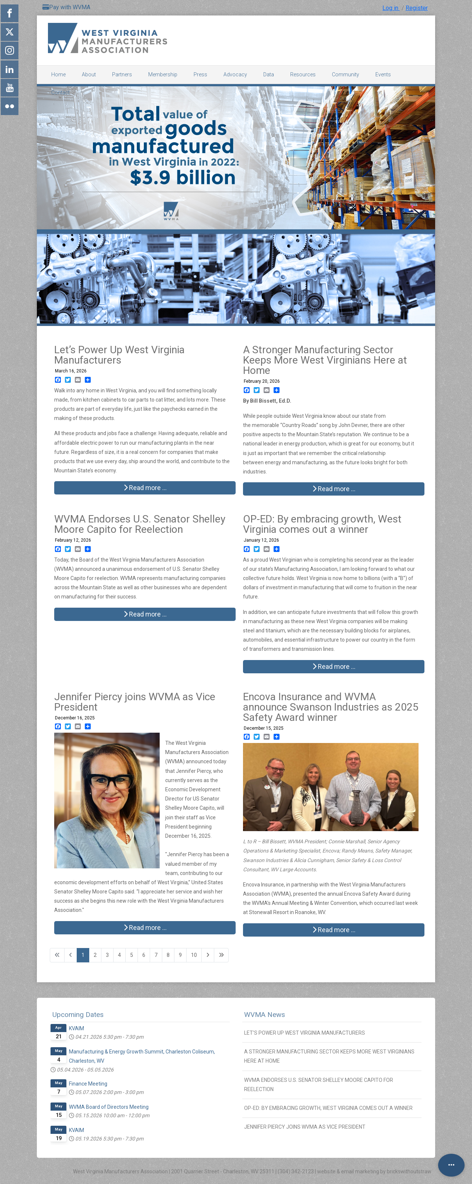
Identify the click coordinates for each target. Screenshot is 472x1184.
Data (268, 74)
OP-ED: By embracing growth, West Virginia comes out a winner (322, 524)
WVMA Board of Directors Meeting (109, 1107)
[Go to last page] (221, 955)
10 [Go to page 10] (194, 955)
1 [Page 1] (82, 955)
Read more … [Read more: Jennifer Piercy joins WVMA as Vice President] (145, 927)
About (89, 74)
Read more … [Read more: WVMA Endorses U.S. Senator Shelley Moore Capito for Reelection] (145, 614)
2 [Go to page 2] (95, 955)
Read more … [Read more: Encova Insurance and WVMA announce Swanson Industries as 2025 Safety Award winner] (333, 930)
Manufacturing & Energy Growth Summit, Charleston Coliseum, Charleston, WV (142, 1056)
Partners (122, 74)
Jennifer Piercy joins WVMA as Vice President (134, 702)
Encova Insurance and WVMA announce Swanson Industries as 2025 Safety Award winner (331, 707)
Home (58, 74)
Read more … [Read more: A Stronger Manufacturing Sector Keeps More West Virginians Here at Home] (333, 489)
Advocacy (235, 74)
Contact (60, 93)
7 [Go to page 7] (156, 955)
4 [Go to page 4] (119, 955)
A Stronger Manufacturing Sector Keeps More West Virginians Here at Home (325, 360)
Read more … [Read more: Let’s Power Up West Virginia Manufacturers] (145, 488)
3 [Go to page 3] (107, 955)
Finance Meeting (88, 1084)
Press (200, 74)
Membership (162, 74)
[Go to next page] (207, 955)
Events (383, 74)
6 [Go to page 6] (143, 955)
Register (417, 7)
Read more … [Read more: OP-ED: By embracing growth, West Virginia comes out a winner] (333, 666)
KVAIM (76, 1028)
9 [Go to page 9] (180, 955)
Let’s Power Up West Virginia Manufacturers (119, 355)
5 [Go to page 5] (131, 955)
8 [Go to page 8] (168, 955)
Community (345, 74)
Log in (391, 7)
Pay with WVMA (66, 7)
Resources (303, 74)
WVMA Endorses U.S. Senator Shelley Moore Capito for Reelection (139, 524)
